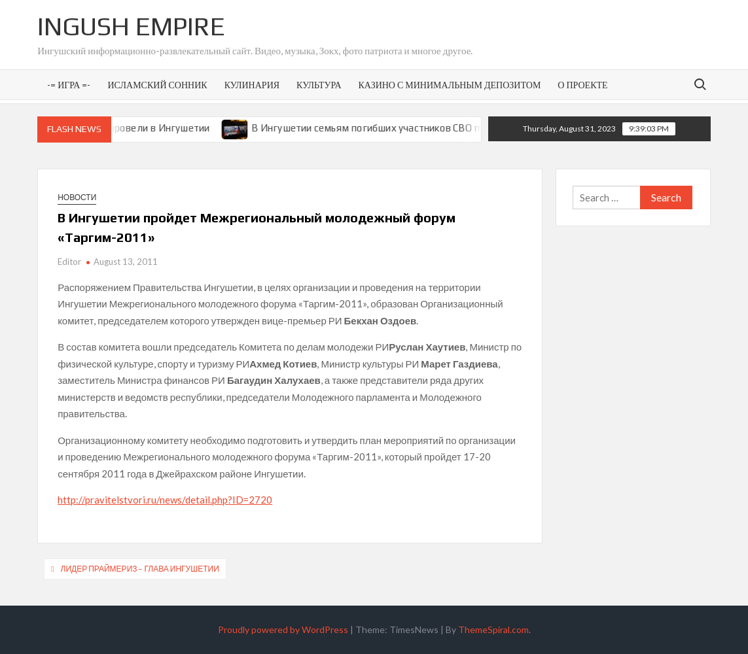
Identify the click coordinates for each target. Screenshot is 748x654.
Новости (77, 197)
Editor (69, 261)
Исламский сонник (157, 84)
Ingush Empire (131, 26)
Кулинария (251, 84)
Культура (318, 84)
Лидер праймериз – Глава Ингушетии (140, 569)
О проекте (582, 84)
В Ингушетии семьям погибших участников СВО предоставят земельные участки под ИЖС (469, 127)
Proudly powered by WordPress (283, 629)
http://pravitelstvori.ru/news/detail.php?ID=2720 (165, 500)
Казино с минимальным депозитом (450, 84)
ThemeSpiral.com (493, 629)
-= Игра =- (68, 84)
